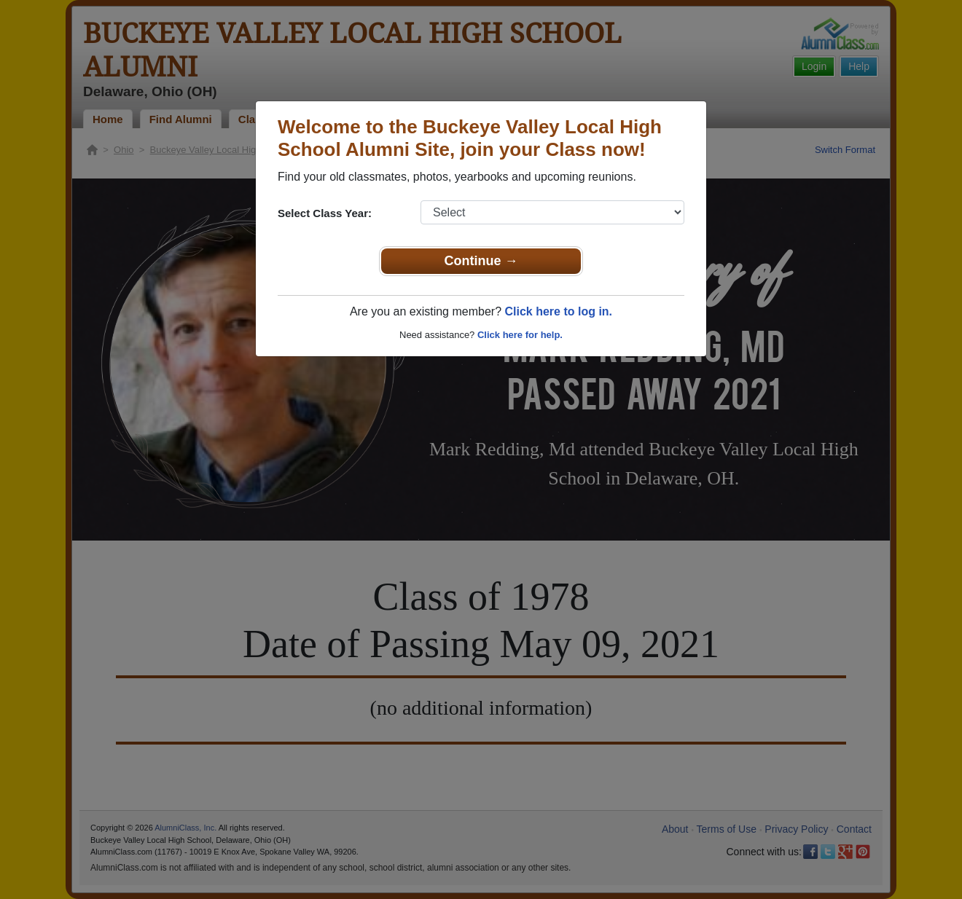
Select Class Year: (325, 213)
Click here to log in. (558, 311)
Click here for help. (520, 334)
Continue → (481, 261)
